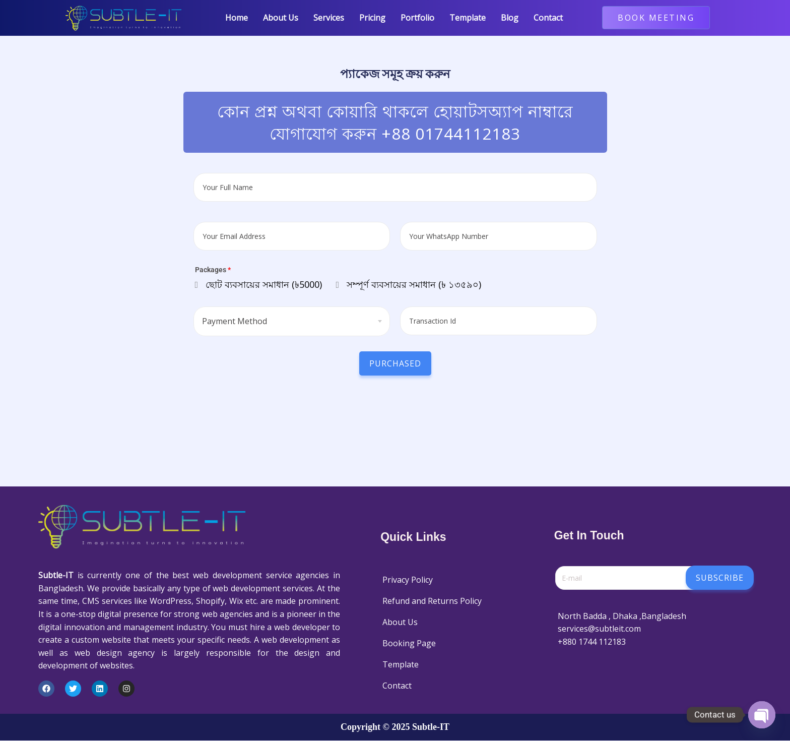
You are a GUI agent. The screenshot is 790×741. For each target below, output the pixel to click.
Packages (213, 270)
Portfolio (417, 17)
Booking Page (409, 643)
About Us (280, 17)
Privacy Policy (407, 579)
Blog (509, 17)
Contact (548, 17)
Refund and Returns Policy (432, 600)
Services (328, 17)
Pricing (372, 17)
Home (236, 17)
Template (467, 17)
